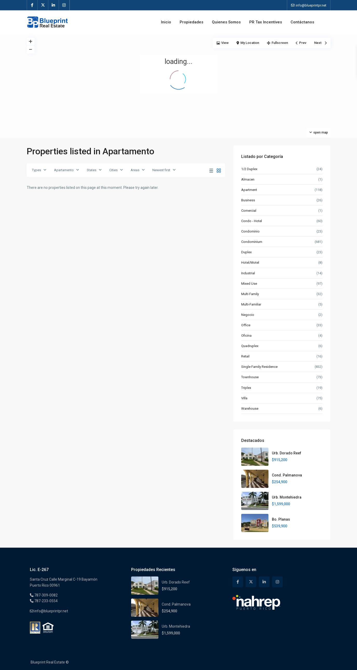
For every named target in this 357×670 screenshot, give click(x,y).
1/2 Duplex (249, 169)
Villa (244, 398)
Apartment (249, 190)
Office (245, 325)
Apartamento (64, 170)
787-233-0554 (45, 601)
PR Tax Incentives (265, 22)
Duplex (246, 252)
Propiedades (191, 22)
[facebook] (32, 5)
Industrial (248, 273)
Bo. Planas (281, 519)
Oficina (246, 335)
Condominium (251, 242)
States (91, 170)
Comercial (248, 211)
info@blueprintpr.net (50, 611)
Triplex (246, 388)
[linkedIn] (53, 5)
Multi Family (250, 294)
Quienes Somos (226, 22)
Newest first (161, 170)
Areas (135, 170)
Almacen (247, 179)
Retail (245, 356)
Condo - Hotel (251, 221)
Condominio (250, 231)
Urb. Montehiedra (286, 497)
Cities (113, 170)
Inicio (166, 22)
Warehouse (249, 408)
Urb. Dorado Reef (286, 453)
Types (36, 170)
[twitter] (43, 5)
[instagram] (64, 5)
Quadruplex (249, 346)
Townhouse (250, 377)
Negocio (247, 315)
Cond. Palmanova (287, 475)
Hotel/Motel (250, 262)
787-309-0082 (45, 595)
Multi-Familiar (251, 304)
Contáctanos (302, 22)
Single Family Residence (259, 367)
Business (248, 200)
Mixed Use (249, 284)
